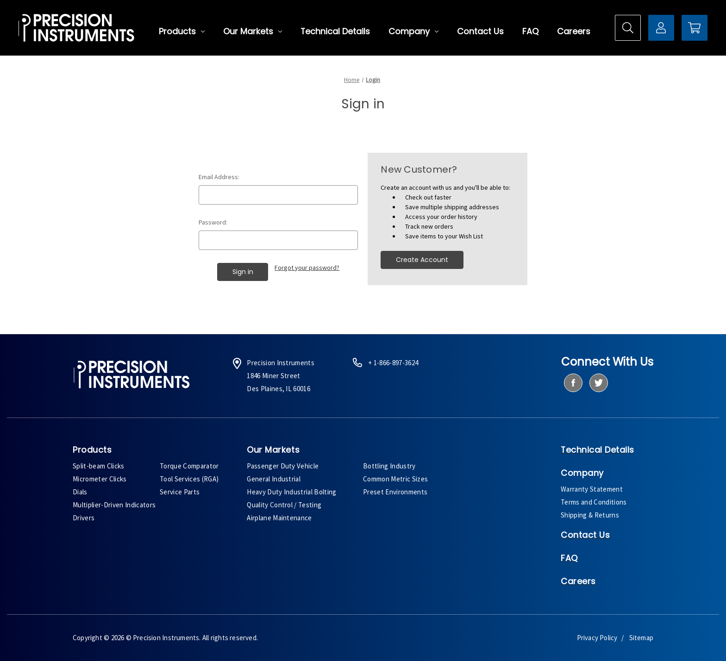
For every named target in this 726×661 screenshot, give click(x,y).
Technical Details (335, 31)
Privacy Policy (597, 637)
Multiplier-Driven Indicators (114, 504)
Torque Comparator (189, 465)
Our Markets (252, 31)
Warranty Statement (592, 489)
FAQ (530, 31)
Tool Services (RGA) (189, 478)
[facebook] (572, 383)
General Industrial (273, 478)
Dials (80, 491)
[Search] (628, 28)
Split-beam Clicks (99, 465)
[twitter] (598, 383)
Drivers (83, 517)
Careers (573, 31)
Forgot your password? (307, 267)
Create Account (422, 259)
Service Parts (180, 491)
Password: (213, 222)
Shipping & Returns (590, 515)
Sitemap (641, 637)
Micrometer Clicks (100, 478)
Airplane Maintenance (279, 517)
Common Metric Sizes (395, 478)
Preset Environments (395, 491)
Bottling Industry (389, 465)
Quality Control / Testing (284, 504)
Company (413, 31)
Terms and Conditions (594, 502)
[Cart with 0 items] (694, 28)
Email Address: (219, 177)
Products (182, 31)
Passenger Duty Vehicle (283, 465)
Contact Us (480, 31)
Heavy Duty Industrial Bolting (292, 491)
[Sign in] (661, 28)
